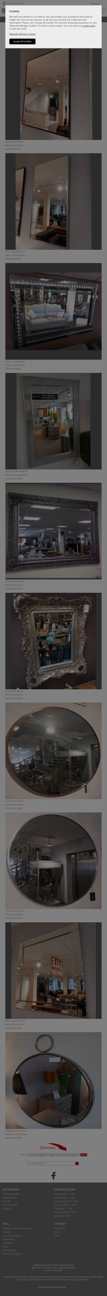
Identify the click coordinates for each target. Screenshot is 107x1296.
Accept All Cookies (22, 41)
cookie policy (88, 25)
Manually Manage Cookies (22, 33)
